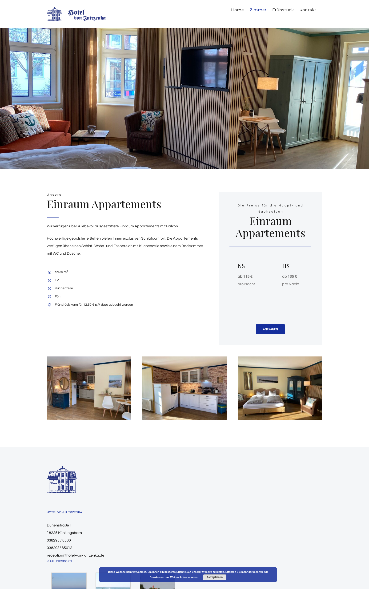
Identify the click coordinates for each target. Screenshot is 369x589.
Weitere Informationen (183, 577)
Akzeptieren (215, 577)
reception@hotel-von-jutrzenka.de (75, 555)
